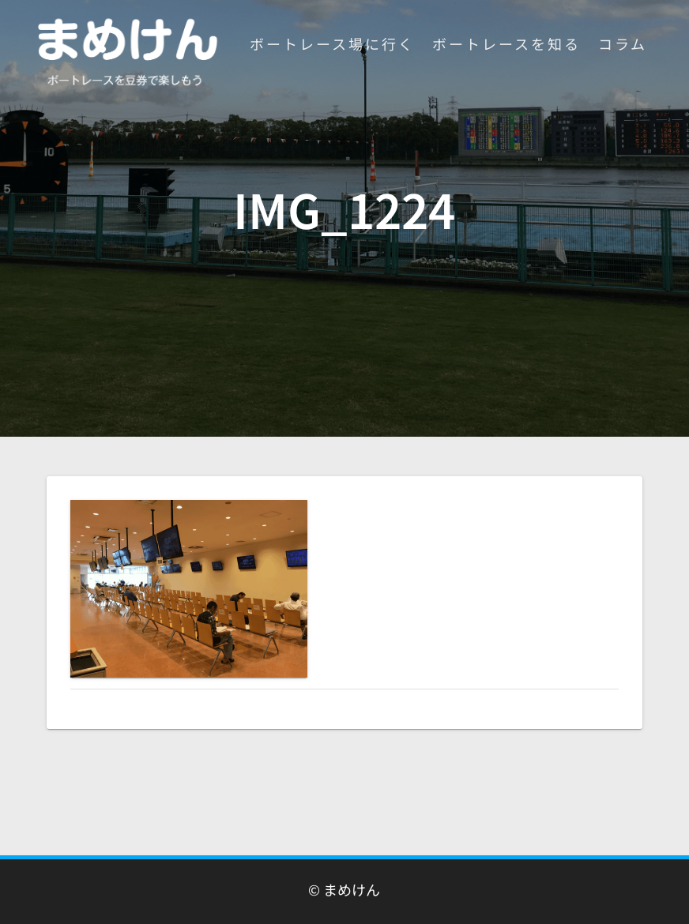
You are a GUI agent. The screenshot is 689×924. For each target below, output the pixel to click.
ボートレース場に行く (332, 43)
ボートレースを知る (506, 43)
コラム (622, 43)
